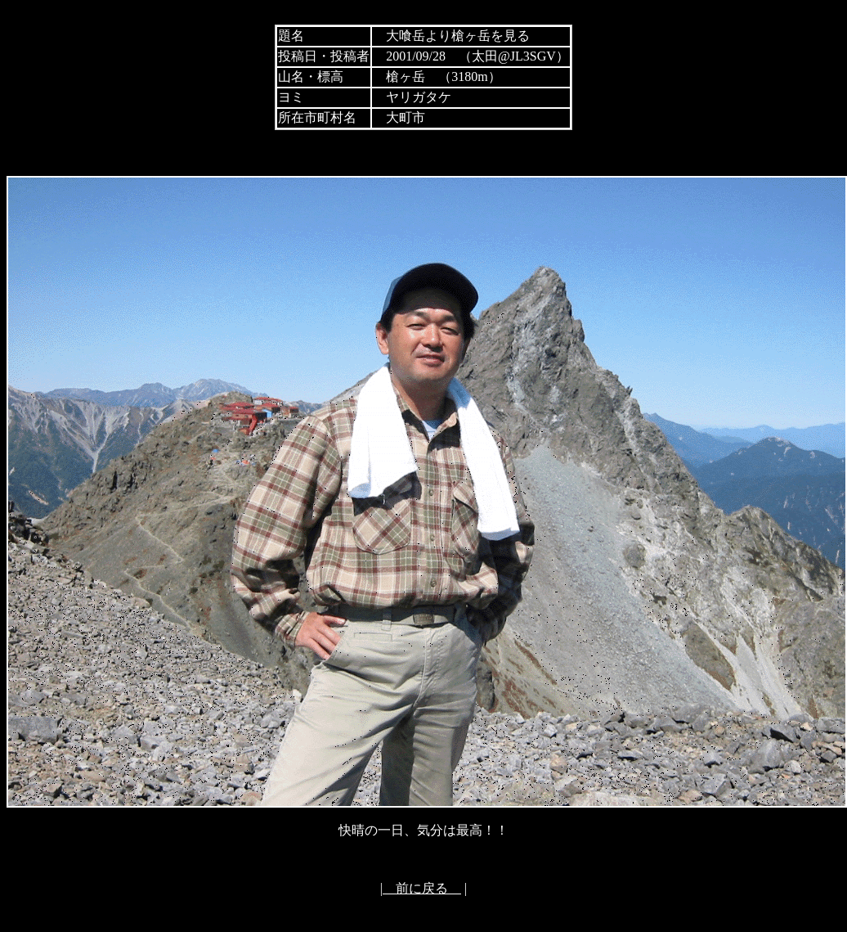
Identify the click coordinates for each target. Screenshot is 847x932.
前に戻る (422, 888)
